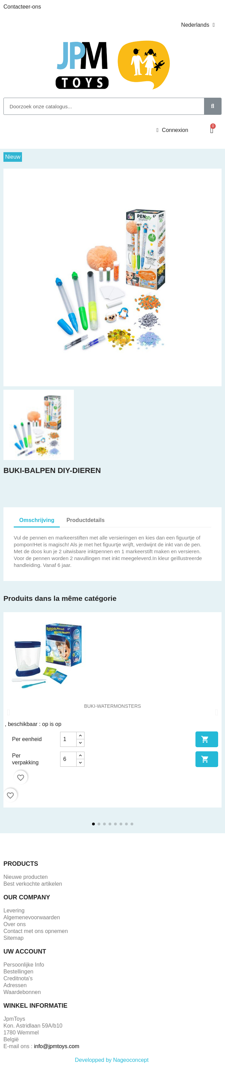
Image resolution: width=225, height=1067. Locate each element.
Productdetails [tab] (85, 520)
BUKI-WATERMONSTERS (112, 706)
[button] (212, 130)
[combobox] (100, 106)
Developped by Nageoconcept (112, 1060)
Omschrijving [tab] (36, 520)
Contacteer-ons (22, 7)
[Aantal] (68, 739)
